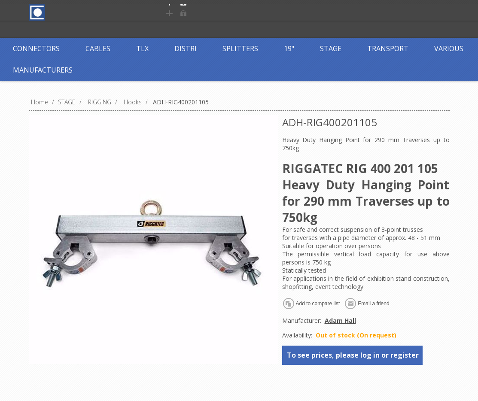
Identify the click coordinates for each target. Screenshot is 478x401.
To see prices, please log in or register (353, 355)
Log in (221, 11)
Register (186, 11)
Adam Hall (340, 320)
